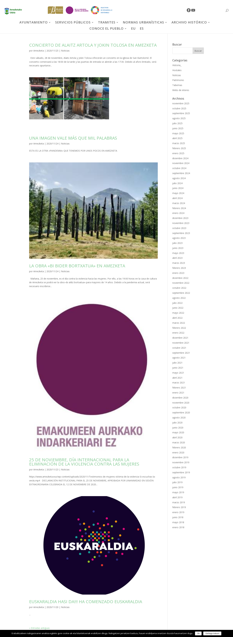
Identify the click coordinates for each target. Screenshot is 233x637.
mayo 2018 (178, 522)
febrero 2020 (179, 447)
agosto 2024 (179, 178)
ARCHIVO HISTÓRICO (189, 22)
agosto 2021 (179, 357)
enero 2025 (178, 153)
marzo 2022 (178, 322)
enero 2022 (178, 332)
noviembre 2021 (180, 342)
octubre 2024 (179, 168)
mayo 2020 (178, 432)
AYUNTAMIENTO (33, 22)
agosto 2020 (179, 417)
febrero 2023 (179, 267)
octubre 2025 (179, 108)
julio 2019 (177, 482)
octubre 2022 (179, 287)
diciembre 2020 (180, 397)
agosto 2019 (179, 477)
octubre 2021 (179, 347)
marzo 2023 (178, 262)
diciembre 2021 (180, 337)
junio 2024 (177, 188)
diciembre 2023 (180, 218)
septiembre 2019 (181, 472)
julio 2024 (177, 183)
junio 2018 (177, 517)
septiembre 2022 (181, 292)
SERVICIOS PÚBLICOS (73, 22)
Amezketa (38, 50)
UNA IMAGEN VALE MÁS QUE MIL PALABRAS (73, 138)
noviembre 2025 (180, 103)
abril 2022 (177, 317)
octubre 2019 (179, 467)
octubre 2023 (179, 228)
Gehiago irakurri (212, 633)
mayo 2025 (178, 133)
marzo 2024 (178, 203)
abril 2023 (177, 257)
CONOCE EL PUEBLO (106, 29)
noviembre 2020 (180, 402)
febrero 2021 (179, 387)
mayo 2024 (178, 193)
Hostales (177, 70)
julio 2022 (177, 302)
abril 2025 (177, 138)
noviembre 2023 (180, 223)
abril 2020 (177, 437)
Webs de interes (180, 90)
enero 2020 (178, 452)
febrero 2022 (179, 327)
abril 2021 (177, 377)
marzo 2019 (178, 502)
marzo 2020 (178, 442)
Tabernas (177, 85)
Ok (198, 633)
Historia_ (176, 65)
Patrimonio (178, 80)
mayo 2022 (178, 312)
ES (142, 29)
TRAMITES (106, 22)
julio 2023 (177, 243)
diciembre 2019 (180, 457)
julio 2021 (177, 362)
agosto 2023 (179, 237)
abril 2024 (177, 198)
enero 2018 (178, 527)
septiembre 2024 (181, 173)
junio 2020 (177, 427)
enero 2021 (178, 392)
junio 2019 (177, 487)
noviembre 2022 (180, 282)
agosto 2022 (179, 297)
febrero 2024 (179, 208)
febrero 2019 (179, 507)
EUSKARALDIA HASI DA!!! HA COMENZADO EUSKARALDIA (85, 601)
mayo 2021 (178, 372)
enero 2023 (178, 272)
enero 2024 (178, 213)
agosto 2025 (179, 118)
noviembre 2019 (180, 462)
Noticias (65, 50)
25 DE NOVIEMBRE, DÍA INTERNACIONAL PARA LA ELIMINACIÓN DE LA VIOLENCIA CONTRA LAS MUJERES (84, 462)
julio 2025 (177, 123)
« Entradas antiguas (39, 628)
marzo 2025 (178, 143)
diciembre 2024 (180, 158)
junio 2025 (177, 128)
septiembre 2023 (181, 233)
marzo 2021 (178, 382)
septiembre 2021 (181, 352)
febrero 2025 (179, 148)
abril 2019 (177, 497)
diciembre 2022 (180, 277)
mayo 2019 (178, 492)
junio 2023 (177, 248)
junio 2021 (177, 367)
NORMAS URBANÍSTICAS (143, 22)
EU (133, 29)
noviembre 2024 (180, 163)
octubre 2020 (179, 407)
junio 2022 (177, 307)
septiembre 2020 (181, 412)
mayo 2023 (178, 253)
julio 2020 (177, 422)
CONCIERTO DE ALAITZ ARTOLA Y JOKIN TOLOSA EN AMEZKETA (93, 45)
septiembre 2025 (181, 113)
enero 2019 (178, 512)
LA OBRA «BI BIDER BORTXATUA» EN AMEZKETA (77, 266)
